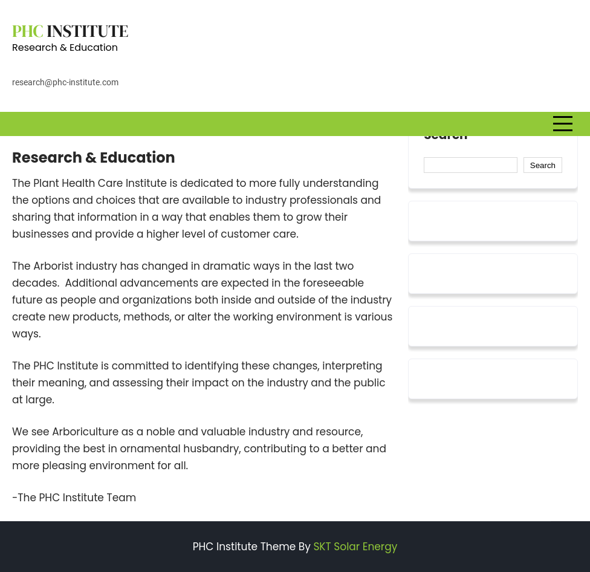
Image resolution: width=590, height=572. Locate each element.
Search (445, 135)
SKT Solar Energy (355, 546)
